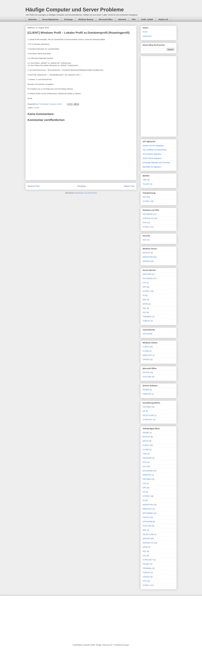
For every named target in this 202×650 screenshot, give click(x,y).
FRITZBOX (147, 407)
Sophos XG (163, 19)
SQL (144, 308)
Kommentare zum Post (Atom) (85, 193)
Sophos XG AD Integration (153, 146)
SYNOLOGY (148, 420)
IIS (144, 295)
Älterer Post (129, 186)
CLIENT (36, 108)
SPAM (145, 304)
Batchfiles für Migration (152, 167)
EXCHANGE (148, 278)
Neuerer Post (33, 186)
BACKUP (146, 253)
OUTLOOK (147, 377)
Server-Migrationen (50, 19)
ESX (144, 197)
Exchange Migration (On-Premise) (156, 163)
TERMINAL (147, 317)
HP (144, 411)
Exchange (68, 19)
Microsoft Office (106, 19)
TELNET (146, 184)
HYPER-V (147, 201)
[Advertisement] (158, 96)
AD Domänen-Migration (152, 154)
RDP (145, 300)
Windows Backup (85, 19)
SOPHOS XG (148, 218)
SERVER (146, 261)
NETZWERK (148, 214)
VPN (133, 19)
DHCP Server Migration (152, 158)
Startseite (32, 19)
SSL (144, 312)
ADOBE (146, 390)
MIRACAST (147, 355)
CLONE (146, 351)
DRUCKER (147, 274)
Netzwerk (122, 19)
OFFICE (146, 372)
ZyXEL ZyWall (147, 19)
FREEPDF (147, 394)
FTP (144, 283)
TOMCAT (146, 321)
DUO (145, 240)
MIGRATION (148, 257)
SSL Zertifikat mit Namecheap (155, 150)
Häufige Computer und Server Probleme (74, 9)
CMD (145, 180)
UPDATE (146, 359)
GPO (145, 287)
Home (145, 32)
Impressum (147, 36)
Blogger (126, 645)
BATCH (146, 441)
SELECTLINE (148, 415)
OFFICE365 (147, 334)
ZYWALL (146, 227)
